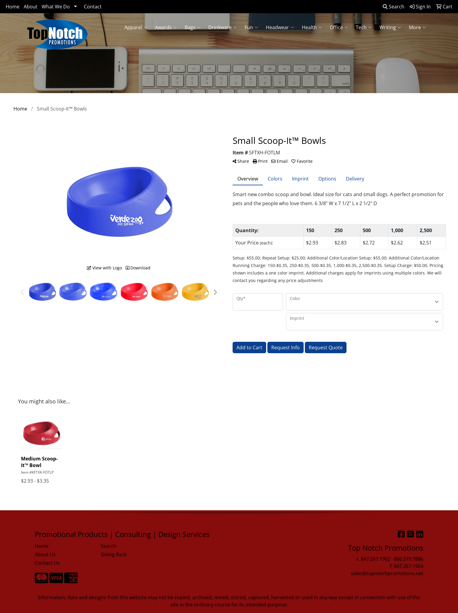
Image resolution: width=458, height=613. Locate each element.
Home (12, 6)
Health (312, 27)
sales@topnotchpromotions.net (387, 573)
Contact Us (47, 563)
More (417, 27)
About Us (45, 554)
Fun (251, 27)
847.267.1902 (375, 559)
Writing (390, 27)
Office (339, 27)
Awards (166, 27)
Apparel (135, 27)
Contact (93, 6)
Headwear (280, 27)
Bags (193, 27)
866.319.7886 (408, 559)
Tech (364, 27)
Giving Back (113, 554)
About (30, 6)
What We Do (56, 6)
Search (393, 6)
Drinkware (222, 27)
